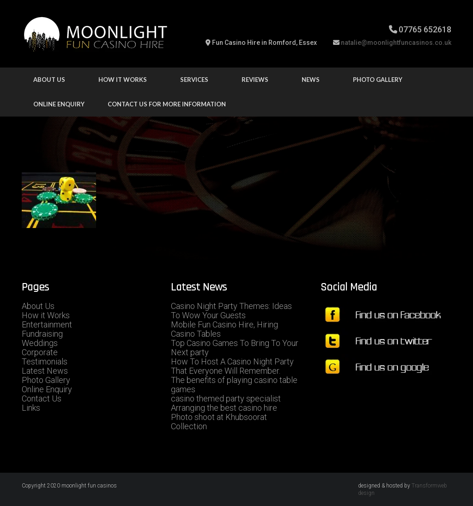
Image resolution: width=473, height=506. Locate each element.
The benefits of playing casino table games (234, 384)
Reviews (255, 79)
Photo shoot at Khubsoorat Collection (219, 421)
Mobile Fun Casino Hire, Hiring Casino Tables (224, 329)
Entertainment (47, 324)
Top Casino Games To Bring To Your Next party (234, 347)
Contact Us (41, 398)
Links (31, 408)
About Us (49, 79)
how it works (122, 79)
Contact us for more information (167, 104)
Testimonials (44, 361)
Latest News (45, 371)
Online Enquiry (59, 104)
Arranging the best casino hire (224, 408)
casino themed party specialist (226, 398)
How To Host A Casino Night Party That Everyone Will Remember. (232, 366)
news (311, 79)
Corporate (40, 352)
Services (194, 79)
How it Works (46, 315)
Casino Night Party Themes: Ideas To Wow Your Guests (231, 310)
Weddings (40, 343)
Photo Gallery (377, 79)
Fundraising (42, 334)
